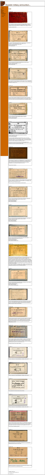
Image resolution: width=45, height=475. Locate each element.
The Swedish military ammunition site (14, 472)
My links (2, 11)
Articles (3, 16)
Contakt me (2, 12)
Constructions (4, 13)
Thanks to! (2, 10)
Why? (1, 9)
